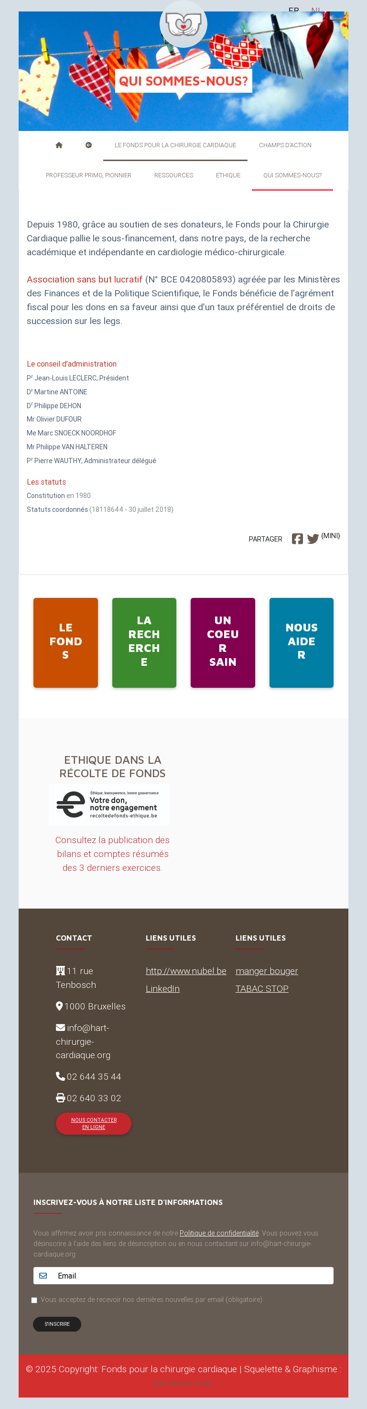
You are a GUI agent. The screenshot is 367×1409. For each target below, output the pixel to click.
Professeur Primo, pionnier (88, 175)
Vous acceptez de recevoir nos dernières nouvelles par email (151, 1299)
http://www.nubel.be (186, 970)
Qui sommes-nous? (292, 175)
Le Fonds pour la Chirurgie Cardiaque (175, 145)
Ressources (173, 175)
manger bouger (267, 970)
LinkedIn (163, 988)
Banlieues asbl (183, 1382)
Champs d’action (285, 145)
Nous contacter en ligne (94, 1123)
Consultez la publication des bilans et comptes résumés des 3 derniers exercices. (112, 853)
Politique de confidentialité (219, 1233)
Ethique (228, 175)
